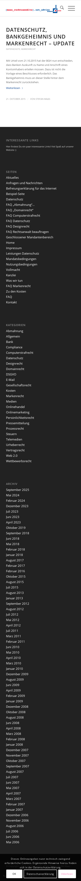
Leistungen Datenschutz (22, 253)
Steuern (11, 434)
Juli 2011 (12, 631)
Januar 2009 (14, 701)
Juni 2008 (12, 723)
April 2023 (13, 522)
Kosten (11, 390)
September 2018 (17, 533)
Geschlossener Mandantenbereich (29, 237)
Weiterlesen (14, 88)
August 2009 (15, 679)
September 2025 (17, 490)
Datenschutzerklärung (40, 874)
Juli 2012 (12, 614)
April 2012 (13, 625)
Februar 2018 (15, 549)
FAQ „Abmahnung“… (20, 205)
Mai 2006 (12, 842)
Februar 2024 (15, 501)
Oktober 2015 (16, 576)
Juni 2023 (12, 517)
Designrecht (14, 363)
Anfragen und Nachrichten (24, 183)
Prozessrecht (15, 428)
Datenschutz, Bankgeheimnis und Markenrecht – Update (40, 36)
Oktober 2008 (16, 712)
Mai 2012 (12, 620)
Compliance (14, 347)
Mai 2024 (12, 495)
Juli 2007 (12, 777)
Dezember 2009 (17, 674)
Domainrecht (15, 369)
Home (10, 243)
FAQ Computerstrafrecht (23, 215)
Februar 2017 (15, 566)
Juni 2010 (12, 647)
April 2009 (13, 690)
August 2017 (15, 560)
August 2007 (15, 772)
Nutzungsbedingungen (21, 264)
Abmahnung (14, 331)
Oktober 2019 (16, 528)
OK (14, 874)
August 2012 (15, 609)
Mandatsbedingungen (21, 259)
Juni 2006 (12, 837)
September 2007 (17, 766)
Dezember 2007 (17, 750)
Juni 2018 (12, 538)
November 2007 (17, 755)
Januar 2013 (14, 598)
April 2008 (13, 728)
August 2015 (15, 582)
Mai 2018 (12, 544)
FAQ (9, 297)
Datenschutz (13, 49)
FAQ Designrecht (17, 226)
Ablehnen (67, 874)
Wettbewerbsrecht (18, 461)
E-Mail (10, 380)
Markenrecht (28, 49)
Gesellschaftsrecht (18, 385)
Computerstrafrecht (19, 353)
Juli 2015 (12, 587)
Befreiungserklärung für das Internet (31, 188)
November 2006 (17, 820)
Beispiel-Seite (15, 194)
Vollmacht (13, 270)
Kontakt (11, 302)
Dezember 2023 (17, 506)
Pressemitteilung (17, 423)
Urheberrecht (15, 445)
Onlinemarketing (17, 412)
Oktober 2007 (16, 761)
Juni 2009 (12, 685)
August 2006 (15, 826)
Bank (9, 342)
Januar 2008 (14, 744)
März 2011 (13, 636)
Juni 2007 (12, 782)
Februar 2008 (15, 739)
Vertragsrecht (15, 450)
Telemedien (14, 439)
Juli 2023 (12, 511)
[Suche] (60, 8)
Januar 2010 (14, 669)
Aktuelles (12, 177)
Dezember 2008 (17, 707)
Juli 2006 (12, 831)
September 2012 (17, 604)
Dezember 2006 (17, 815)
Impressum (14, 248)
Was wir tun (14, 280)
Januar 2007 (14, 810)
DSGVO (11, 374)
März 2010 (13, 663)
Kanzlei (11, 275)
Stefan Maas (43, 99)
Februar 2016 (15, 571)
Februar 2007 (15, 804)
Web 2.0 (12, 456)
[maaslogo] (33, 8)
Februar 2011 (15, 641)
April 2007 (13, 793)
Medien (11, 401)
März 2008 (13, 734)
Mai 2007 (12, 788)
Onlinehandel (15, 407)
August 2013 (15, 593)
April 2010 (13, 658)
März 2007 (13, 799)
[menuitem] (60, 8)
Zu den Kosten (16, 291)
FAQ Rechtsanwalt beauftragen (27, 232)
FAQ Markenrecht (18, 286)
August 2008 (15, 717)
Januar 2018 (14, 555)
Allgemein (13, 336)
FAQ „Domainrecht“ (19, 210)
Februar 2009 (15, 696)
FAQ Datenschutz (18, 221)
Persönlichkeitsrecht (20, 418)
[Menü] (69, 8)
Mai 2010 (12, 652)
